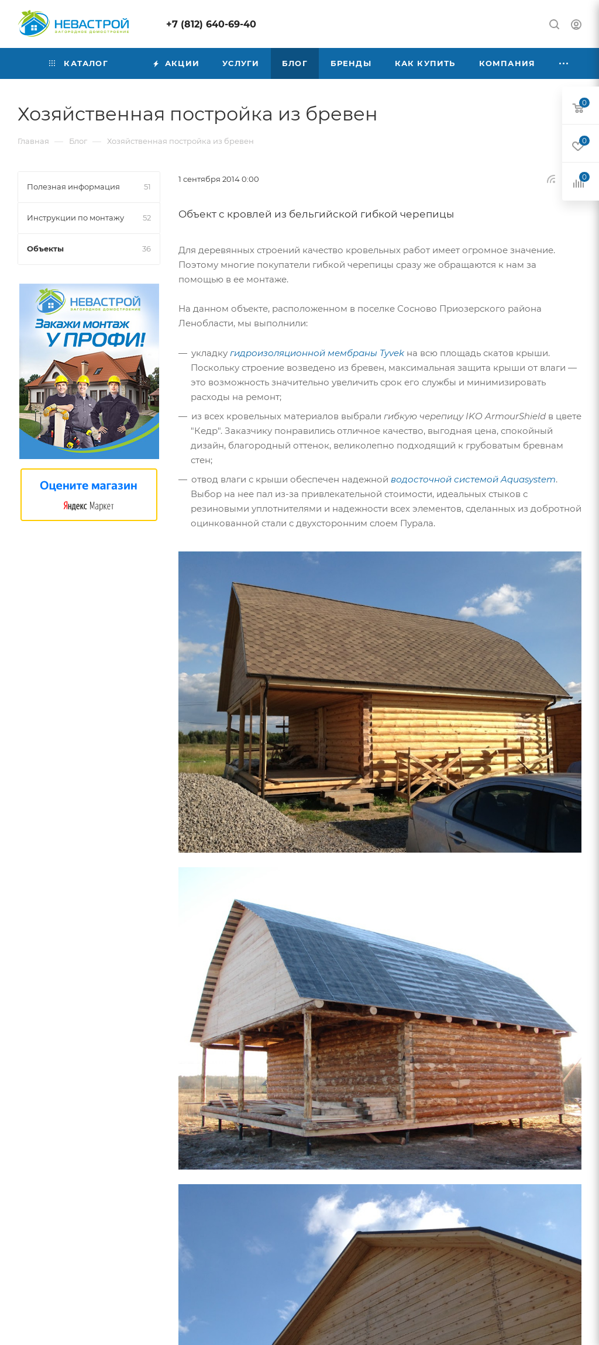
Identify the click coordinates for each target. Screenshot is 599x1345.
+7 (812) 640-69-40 (211, 24)
